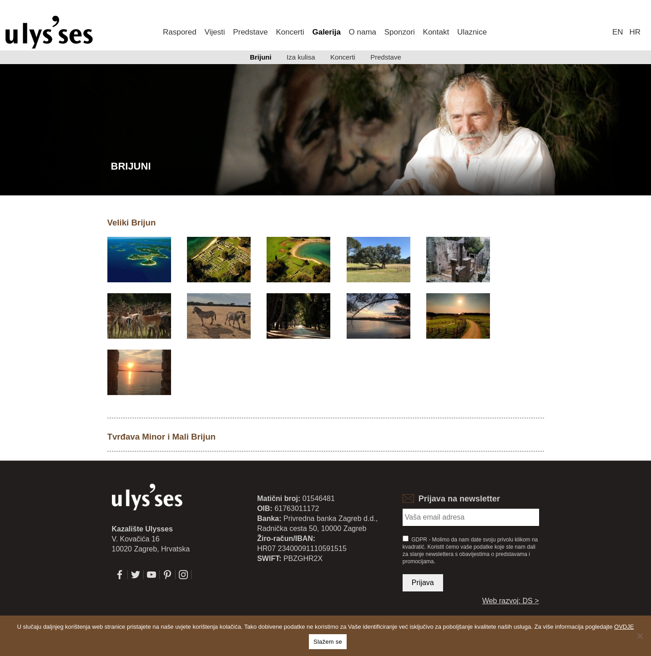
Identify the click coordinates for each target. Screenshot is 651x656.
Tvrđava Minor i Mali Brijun (161, 436)
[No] (639, 636)
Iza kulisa (301, 57)
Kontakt (436, 32)
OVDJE (624, 626)
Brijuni (261, 57)
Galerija (326, 32)
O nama (362, 32)
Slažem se (327, 641)
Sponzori (399, 32)
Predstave (250, 32)
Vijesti (214, 32)
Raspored (180, 32)
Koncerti (290, 32)
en (617, 32)
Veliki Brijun (131, 222)
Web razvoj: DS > (510, 601)
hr (635, 32)
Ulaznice (472, 32)
